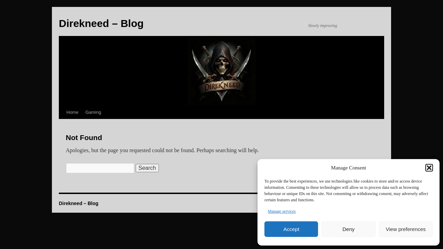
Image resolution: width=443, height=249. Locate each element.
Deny (348, 229)
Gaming (93, 112)
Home (72, 112)
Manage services (282, 211)
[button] (429, 167)
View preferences (406, 229)
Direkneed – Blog (78, 203)
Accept (291, 229)
